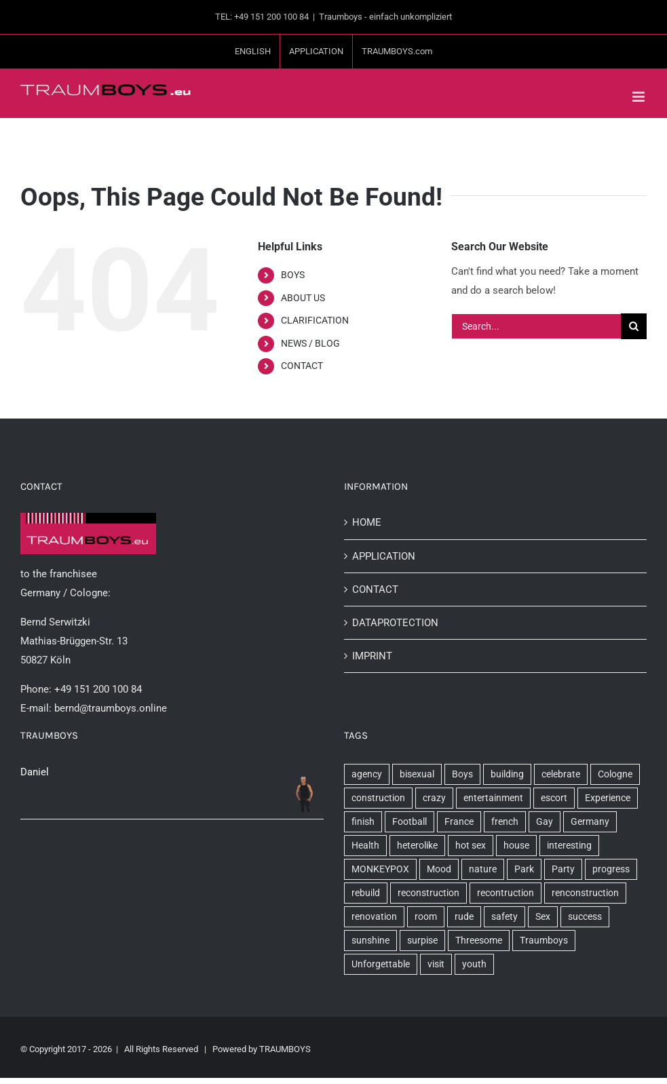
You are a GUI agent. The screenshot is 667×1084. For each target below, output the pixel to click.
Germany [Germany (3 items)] (590, 821)
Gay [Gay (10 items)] (544, 821)
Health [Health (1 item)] (365, 845)
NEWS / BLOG (310, 343)
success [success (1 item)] (585, 916)
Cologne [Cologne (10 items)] (615, 774)
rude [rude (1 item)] (464, 916)
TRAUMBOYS (285, 1049)
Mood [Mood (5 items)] (439, 869)
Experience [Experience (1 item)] (607, 797)
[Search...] (536, 326)
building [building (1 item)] (507, 774)
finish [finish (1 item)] (363, 821)
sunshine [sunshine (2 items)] (370, 940)
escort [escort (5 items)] (554, 797)
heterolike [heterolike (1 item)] (417, 845)
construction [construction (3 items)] (378, 797)
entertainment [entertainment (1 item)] (493, 797)
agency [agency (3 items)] (366, 774)
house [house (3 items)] (516, 845)
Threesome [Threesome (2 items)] (478, 940)
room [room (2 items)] (426, 916)
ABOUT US (303, 297)
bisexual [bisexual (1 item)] (417, 774)
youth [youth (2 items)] (474, 964)
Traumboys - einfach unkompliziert (385, 17)
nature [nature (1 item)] (483, 869)
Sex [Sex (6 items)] (542, 916)
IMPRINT (372, 656)
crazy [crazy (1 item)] (434, 797)
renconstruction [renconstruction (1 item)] (585, 892)
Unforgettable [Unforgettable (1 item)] (380, 964)
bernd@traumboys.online (110, 708)
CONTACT (302, 365)
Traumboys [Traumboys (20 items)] (544, 940)
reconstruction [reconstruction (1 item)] (428, 892)
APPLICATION (383, 556)
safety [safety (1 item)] (504, 916)
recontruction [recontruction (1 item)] (505, 892)
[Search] (634, 326)
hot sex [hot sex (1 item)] (470, 845)
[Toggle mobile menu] (639, 97)
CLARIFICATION (315, 320)
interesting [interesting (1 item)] (569, 845)
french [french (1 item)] (504, 821)
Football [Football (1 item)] (409, 821)
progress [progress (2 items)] (611, 869)
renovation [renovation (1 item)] (374, 916)
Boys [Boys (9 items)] (462, 774)
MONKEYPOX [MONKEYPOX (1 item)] (380, 869)
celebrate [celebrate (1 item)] (560, 774)
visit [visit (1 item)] (435, 964)
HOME (366, 522)
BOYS (293, 274)
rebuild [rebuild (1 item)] (365, 892)
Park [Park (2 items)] (524, 869)
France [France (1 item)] (459, 821)
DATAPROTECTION (395, 623)
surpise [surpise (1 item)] (422, 940)
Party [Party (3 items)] (563, 869)
